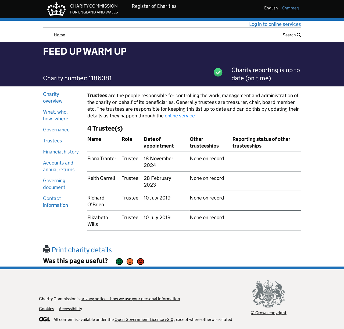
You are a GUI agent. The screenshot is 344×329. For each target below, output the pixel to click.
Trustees (52, 141)
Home (59, 34)
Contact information (55, 201)
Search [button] (292, 34)
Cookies (46, 308)
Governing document (54, 183)
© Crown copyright (268, 312)
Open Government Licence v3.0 (143, 319)
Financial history (61, 152)
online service (180, 116)
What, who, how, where (55, 115)
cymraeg (290, 7)
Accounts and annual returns (59, 166)
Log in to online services (275, 24)
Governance (56, 130)
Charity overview (53, 97)
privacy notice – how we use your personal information (130, 298)
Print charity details (77, 249)
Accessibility (70, 308)
